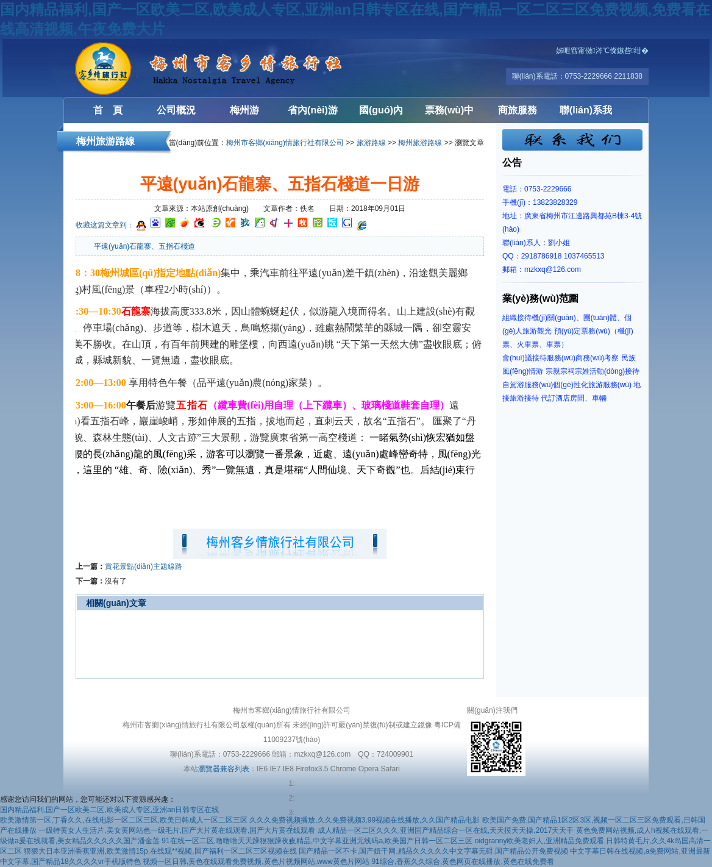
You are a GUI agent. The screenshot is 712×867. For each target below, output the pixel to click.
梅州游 (244, 110)
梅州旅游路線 (420, 142)
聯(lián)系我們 (586, 114)
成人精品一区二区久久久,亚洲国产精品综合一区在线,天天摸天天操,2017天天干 (446, 830)
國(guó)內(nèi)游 (381, 114)
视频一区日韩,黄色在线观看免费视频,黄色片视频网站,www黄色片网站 (256, 861)
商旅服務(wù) (517, 114)
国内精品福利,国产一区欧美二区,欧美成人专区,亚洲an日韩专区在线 (109, 809)
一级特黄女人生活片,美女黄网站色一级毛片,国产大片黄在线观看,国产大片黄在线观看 (176, 830)
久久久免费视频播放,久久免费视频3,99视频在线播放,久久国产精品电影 (364, 820)
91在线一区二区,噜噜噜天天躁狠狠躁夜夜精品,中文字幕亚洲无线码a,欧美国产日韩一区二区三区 (317, 841)
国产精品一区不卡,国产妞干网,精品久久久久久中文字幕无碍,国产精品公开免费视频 (433, 851)
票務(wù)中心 (449, 114)
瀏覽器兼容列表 (223, 769)
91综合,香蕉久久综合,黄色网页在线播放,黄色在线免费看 (462, 861)
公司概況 (176, 110)
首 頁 (108, 110)
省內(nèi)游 (313, 110)
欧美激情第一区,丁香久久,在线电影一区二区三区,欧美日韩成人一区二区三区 (123, 820)
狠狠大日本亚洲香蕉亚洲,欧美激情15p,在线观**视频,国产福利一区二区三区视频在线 (160, 851)
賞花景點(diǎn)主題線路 (143, 566)
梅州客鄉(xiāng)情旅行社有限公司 (136, 68)
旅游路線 (371, 142)
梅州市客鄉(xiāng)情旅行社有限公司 (285, 142)
